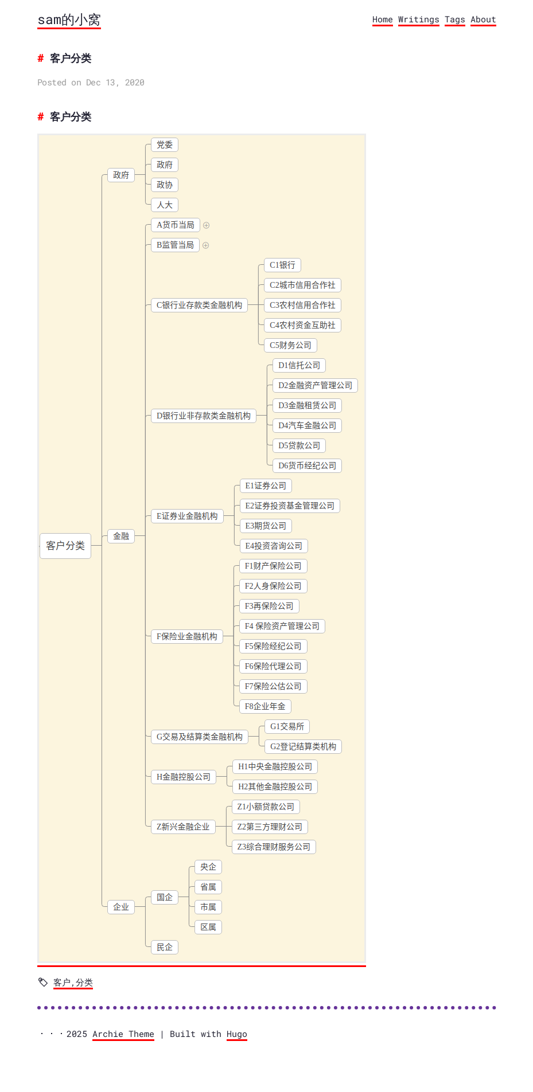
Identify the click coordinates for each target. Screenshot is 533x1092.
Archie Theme (123, 1033)
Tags (455, 19)
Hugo (237, 1033)
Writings (418, 19)
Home (382, 19)
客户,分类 (73, 982)
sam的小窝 (69, 19)
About (483, 19)
